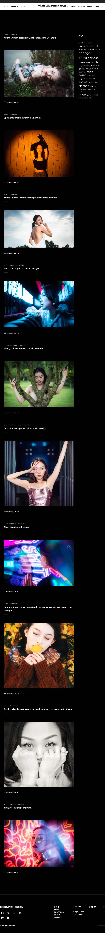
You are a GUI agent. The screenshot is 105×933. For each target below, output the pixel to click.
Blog (23, 6)
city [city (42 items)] (96, 62)
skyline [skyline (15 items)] (93, 86)
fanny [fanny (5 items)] (80, 66)
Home (6, 6)
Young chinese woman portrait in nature (23, 348)
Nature (6, 345)
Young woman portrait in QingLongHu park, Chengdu (30, 38)
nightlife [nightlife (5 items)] (88, 78)
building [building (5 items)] (97, 49)
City (5, 425)
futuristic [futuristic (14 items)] (95, 66)
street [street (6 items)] (94, 89)
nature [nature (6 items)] (89, 75)
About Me (81, 6)
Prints (89, 6)
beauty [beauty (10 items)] (86, 49)
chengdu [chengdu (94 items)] (85, 53)
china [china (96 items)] (83, 58)
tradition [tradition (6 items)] (81, 92)
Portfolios (14, 6)
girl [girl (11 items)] (80, 69)
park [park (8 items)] (93, 78)
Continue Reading (11, 102)
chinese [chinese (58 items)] (93, 58)
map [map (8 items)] (84, 72)
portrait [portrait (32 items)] (83, 82)
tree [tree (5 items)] (86, 92)
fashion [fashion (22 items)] (86, 65)
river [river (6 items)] (96, 82)
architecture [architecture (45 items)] (86, 46)
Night (6, 265)
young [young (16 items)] (95, 95)
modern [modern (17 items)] (82, 75)
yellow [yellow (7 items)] (89, 95)
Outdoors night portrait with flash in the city (25, 428)
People (6, 34)
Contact (73, 6)
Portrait (14, 34)
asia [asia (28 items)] (97, 46)
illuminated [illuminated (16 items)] (87, 69)
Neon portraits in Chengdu (16, 527)
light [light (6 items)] (98, 69)
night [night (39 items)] (82, 78)
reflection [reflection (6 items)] (91, 82)
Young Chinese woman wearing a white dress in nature (30, 197)
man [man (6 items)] (80, 72)
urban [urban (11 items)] (90, 92)
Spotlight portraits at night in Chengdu (22, 118)
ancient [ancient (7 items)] (89, 43)
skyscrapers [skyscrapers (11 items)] (83, 89)
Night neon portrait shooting (17, 808)
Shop (97, 6)
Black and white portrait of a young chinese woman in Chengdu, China (38, 709)
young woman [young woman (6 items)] (83, 98)
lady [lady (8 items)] (95, 69)
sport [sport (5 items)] (89, 89)
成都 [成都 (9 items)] (90, 98)
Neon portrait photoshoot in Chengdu (22, 268)
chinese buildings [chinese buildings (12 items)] (86, 62)
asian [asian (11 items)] (81, 49)
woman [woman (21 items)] (82, 95)
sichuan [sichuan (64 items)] (84, 85)
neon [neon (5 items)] (93, 75)
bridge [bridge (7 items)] (92, 49)
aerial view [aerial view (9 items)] (82, 43)
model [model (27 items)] (90, 71)
